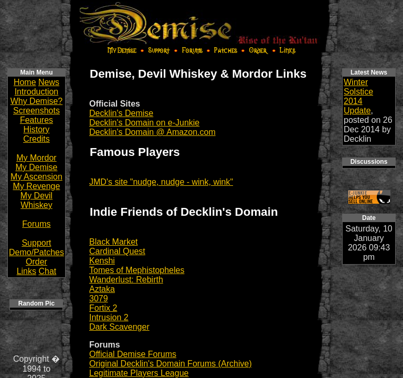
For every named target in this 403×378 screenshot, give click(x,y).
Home (25, 82)
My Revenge (36, 186)
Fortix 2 (103, 307)
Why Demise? (36, 101)
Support (36, 242)
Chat (47, 271)
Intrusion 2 (109, 317)
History (37, 129)
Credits (36, 138)
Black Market (113, 241)
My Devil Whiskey (36, 200)
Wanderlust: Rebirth (126, 279)
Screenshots (36, 110)
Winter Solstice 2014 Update (358, 96)
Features (36, 120)
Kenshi (102, 260)
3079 (98, 298)
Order (36, 261)
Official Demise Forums (132, 354)
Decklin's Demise (121, 113)
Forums (36, 223)
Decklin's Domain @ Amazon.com (152, 132)
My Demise (36, 167)
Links (26, 271)
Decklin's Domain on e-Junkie (144, 122)
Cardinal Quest (117, 251)
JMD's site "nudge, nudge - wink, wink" (161, 181)
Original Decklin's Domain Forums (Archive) (170, 363)
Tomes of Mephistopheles (136, 270)
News (48, 82)
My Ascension (36, 176)
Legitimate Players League (138, 373)
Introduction (37, 91)
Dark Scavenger (119, 326)
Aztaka (102, 289)
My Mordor (36, 157)
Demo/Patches (36, 252)
